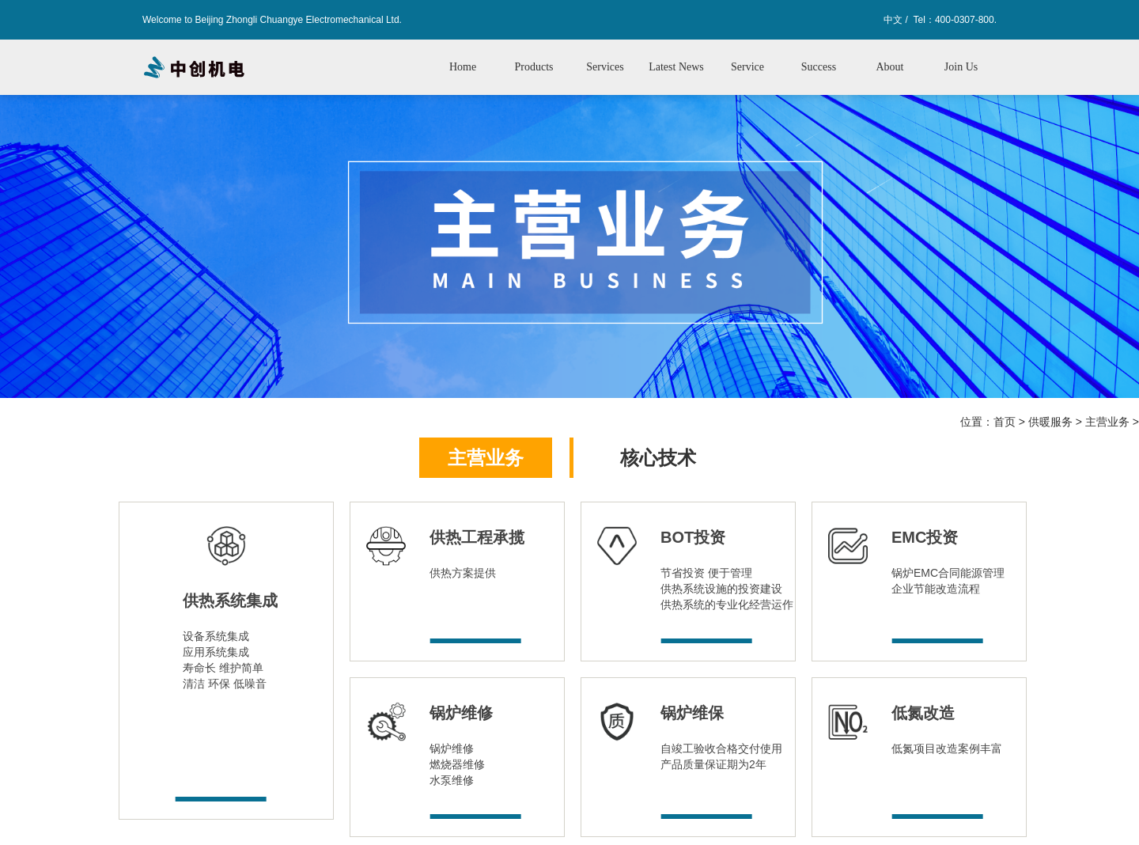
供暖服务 (1050, 421)
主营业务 (1107, 421)
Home (462, 67)
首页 (1004, 421)
